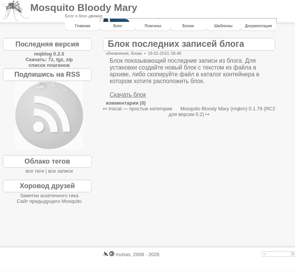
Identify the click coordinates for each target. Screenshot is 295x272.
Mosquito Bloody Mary (83, 7)
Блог (118, 26)
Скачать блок (128, 94)
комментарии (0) (126, 103)
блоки (188, 26)
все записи (60, 171)
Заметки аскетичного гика (49, 195)
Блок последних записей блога (176, 44)
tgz (59, 59)
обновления (117, 53)
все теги (34, 171)
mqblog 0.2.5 (49, 54)
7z (50, 59)
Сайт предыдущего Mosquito (49, 201)
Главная (82, 26)
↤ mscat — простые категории (137, 108)
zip (69, 59)
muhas (123, 254)
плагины (153, 26)
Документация (258, 26)
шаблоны (223, 26)
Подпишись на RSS (47, 74)
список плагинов (49, 65)
